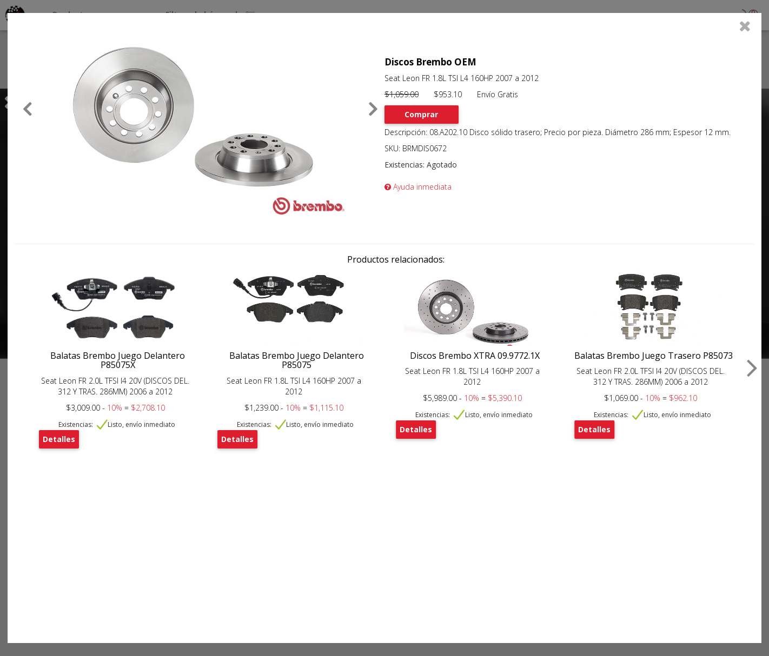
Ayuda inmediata (418, 187)
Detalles (59, 439)
